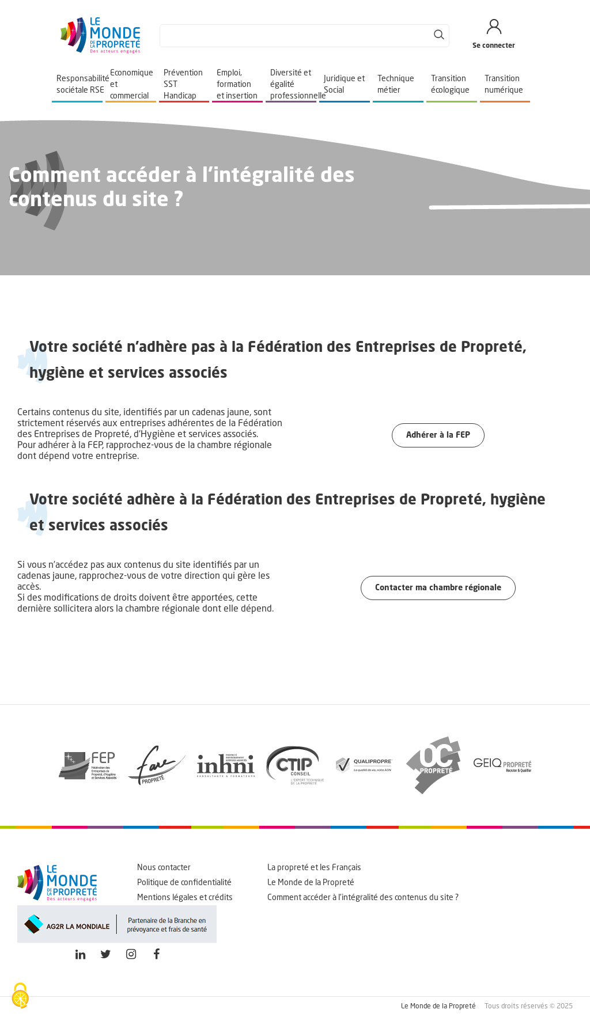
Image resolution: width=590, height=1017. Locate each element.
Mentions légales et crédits (185, 898)
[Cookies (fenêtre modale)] (20, 997)
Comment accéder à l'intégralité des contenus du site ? (363, 898)
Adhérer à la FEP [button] (438, 435)
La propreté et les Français (314, 868)
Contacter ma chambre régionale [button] (438, 588)
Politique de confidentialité (184, 883)
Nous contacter (164, 868)
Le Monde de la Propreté (310, 883)
